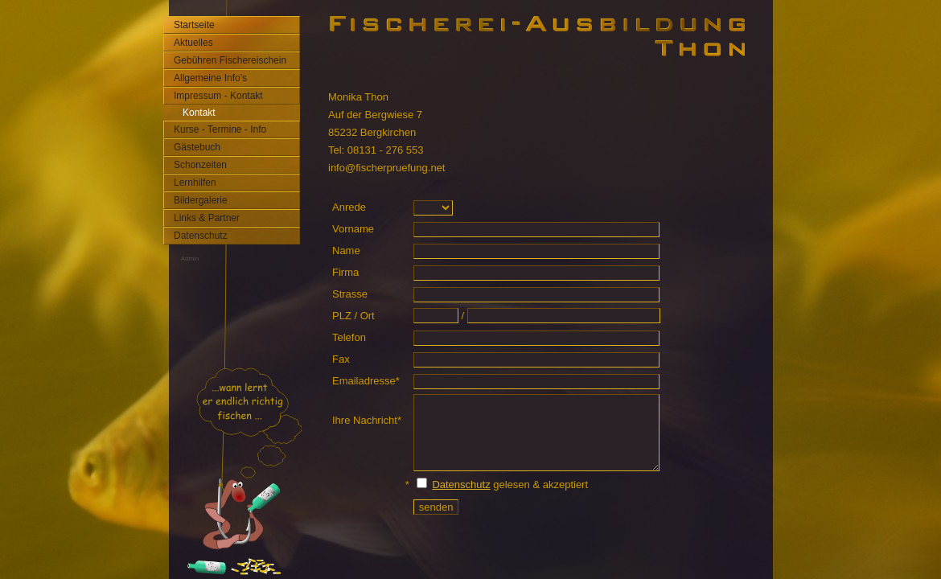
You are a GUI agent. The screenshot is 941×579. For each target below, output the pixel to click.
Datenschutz (201, 235)
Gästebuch (197, 147)
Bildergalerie (201, 200)
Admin (190, 258)
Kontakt (199, 112)
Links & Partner (207, 218)
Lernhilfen (195, 182)
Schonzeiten (200, 164)
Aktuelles (193, 42)
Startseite (194, 25)
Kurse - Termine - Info (220, 129)
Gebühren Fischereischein (230, 60)
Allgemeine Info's (210, 78)
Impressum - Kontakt (218, 95)
